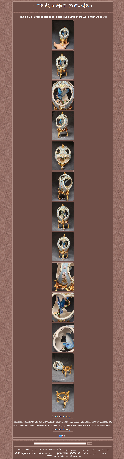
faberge (50, 454)
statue (99, 450)
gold (109, 454)
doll (17, 453)
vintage (19, 449)
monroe (52, 450)
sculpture (66, 450)
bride (79, 450)
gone (80, 456)
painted (75, 456)
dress (54, 454)
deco (103, 450)
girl (55, 456)
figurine (25, 453)
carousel (73, 450)
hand (98, 454)
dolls (91, 454)
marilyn (84, 453)
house (104, 453)
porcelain (62, 453)
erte (108, 450)
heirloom (42, 449)
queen (34, 450)
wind (83, 450)
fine (95, 454)
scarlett (88, 450)
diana (27, 449)
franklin (75, 453)
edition (94, 450)
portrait (69, 456)
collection (61, 456)
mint (59, 449)
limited (48, 456)
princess (42, 453)
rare (34, 453)
